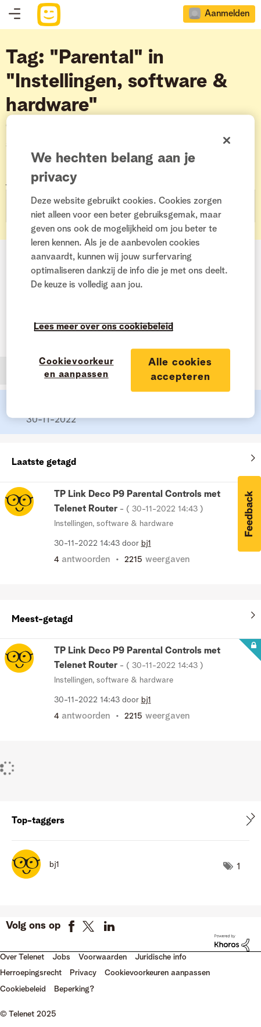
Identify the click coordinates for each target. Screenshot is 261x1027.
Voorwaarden (102, 957)
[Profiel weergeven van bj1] (146, 543)
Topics (14, 14)
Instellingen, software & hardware (113, 524)
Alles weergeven (130, 459)
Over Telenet (22, 957)
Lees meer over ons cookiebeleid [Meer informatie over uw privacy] (103, 327)
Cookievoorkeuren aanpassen (157, 973)
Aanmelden (227, 14)
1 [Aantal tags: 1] (239, 867)
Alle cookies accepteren (180, 369)
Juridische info (161, 957)
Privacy (83, 973)
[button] (249, 514)
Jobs (61, 957)
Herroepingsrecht (31, 973)
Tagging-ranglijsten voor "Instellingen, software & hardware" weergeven (130, 821)
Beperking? (74, 989)
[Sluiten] (226, 140)
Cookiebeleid (23, 989)
